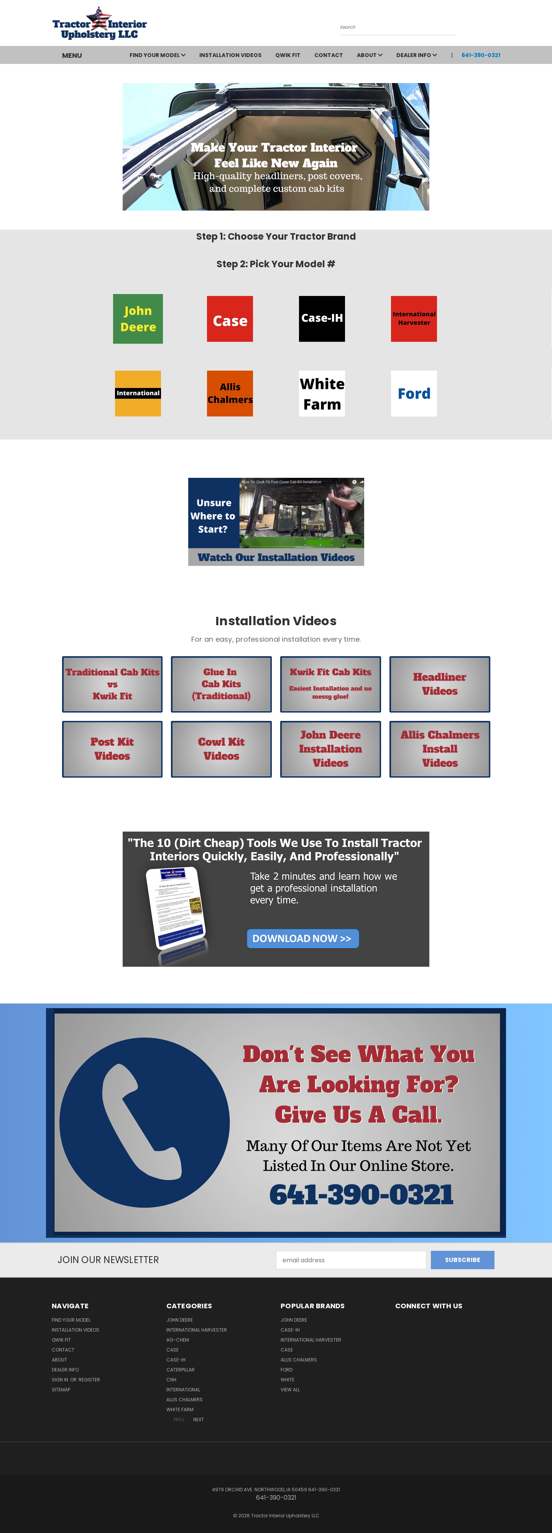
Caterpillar (180, 1369)
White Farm (180, 1409)
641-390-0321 (481, 55)
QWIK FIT (288, 55)
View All (290, 1389)
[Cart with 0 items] (498, 25)
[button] (138, 319)
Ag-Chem (177, 1340)
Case (172, 1350)
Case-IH (176, 1359)
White (287, 1379)
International (183, 1389)
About (370, 55)
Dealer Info (416, 55)
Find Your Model (158, 55)
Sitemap (61, 1389)
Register (89, 1379)
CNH (171, 1379)
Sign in (60, 1379)
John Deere (179, 1320)
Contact (328, 55)
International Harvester (196, 1330)
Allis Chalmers (184, 1399)
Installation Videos (230, 55)
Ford (286, 1369)
